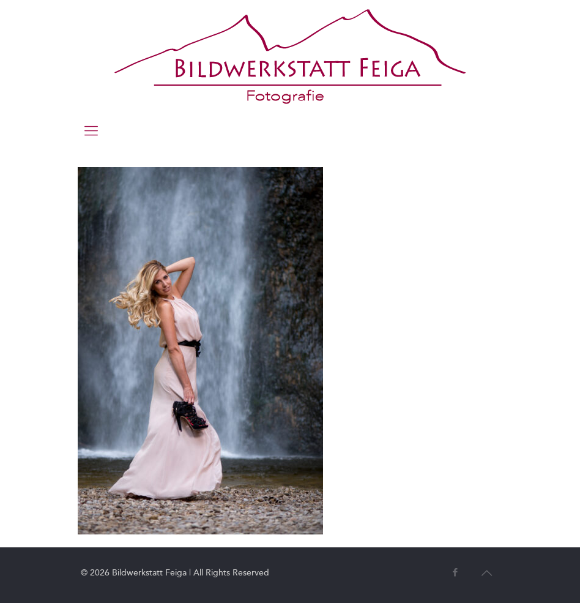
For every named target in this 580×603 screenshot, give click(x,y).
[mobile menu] (91, 131)
